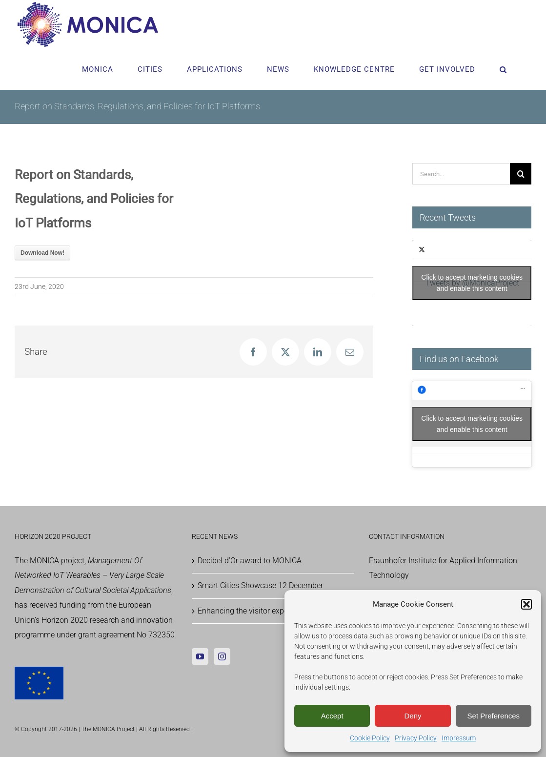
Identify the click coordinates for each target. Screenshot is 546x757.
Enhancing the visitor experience (253, 610)
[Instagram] (222, 656)
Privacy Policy (416, 738)
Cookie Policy (370, 738)
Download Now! (42, 252)
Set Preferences (493, 716)
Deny (412, 716)
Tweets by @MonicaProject (471, 283)
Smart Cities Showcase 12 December (260, 585)
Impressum (459, 738)
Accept (332, 716)
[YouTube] (200, 656)
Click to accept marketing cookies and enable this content (472, 282)
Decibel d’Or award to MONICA (250, 560)
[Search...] (461, 173)
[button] (526, 604)
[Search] (520, 173)
